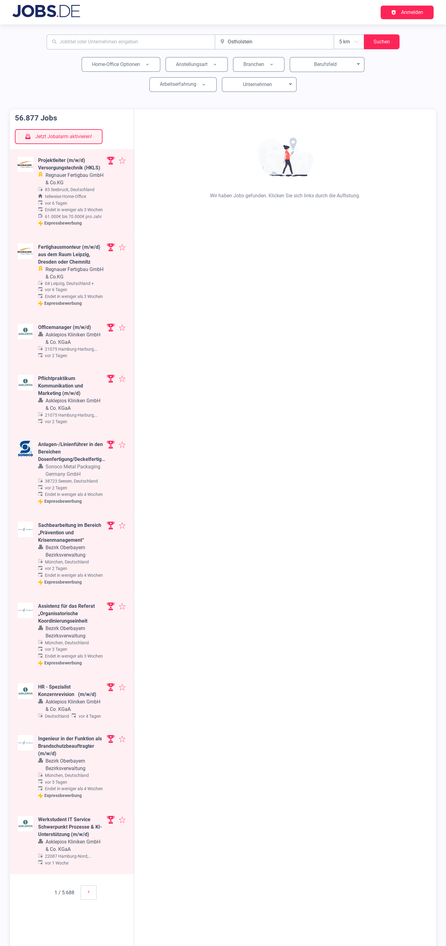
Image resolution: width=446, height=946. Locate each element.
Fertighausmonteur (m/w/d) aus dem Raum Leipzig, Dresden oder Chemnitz (69, 254)
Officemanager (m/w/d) (64, 327)
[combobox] (130, 42)
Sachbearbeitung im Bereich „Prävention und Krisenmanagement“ (69, 532)
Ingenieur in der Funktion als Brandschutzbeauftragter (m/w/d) (70, 746)
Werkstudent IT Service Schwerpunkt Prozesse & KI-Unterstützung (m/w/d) (70, 827)
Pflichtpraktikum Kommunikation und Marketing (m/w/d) (60, 385)
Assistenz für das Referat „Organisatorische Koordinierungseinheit (66, 613)
